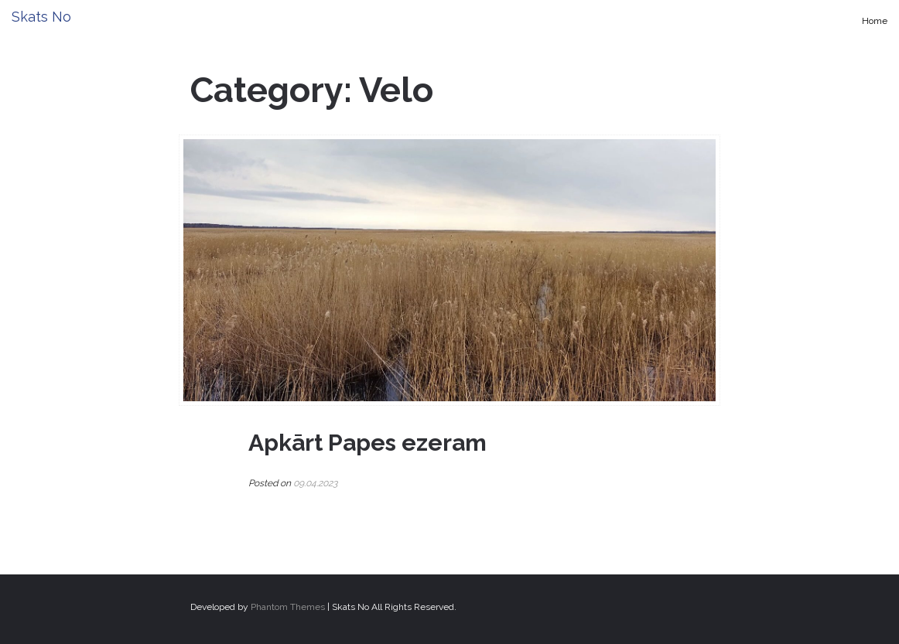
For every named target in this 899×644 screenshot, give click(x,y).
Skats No (41, 17)
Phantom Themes (288, 606)
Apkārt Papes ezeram (367, 442)
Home (874, 20)
